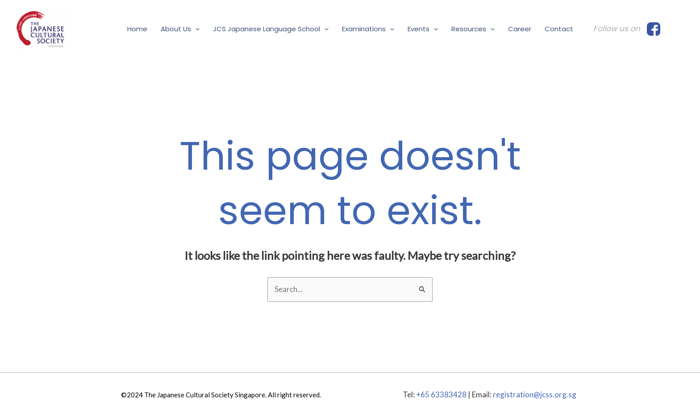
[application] (195, 29)
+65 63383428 (441, 394)
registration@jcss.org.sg (534, 394)
